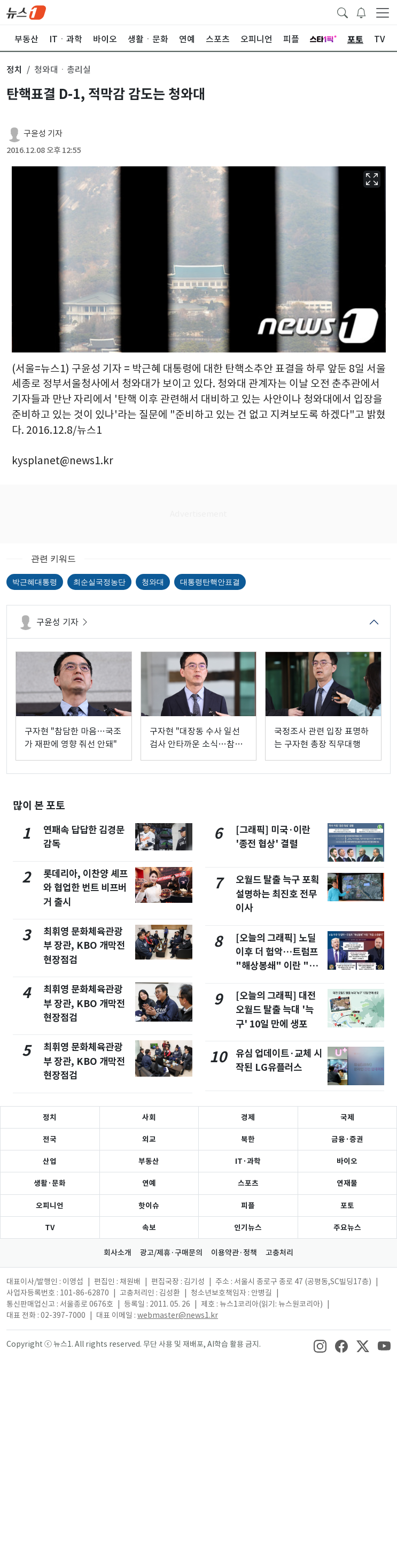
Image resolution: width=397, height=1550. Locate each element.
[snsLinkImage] (320, 1345)
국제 (347, 1117)
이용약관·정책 (234, 1252)
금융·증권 (347, 1139)
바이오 (347, 1161)
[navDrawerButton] (383, 12)
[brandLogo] (26, 11)
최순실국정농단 (99, 582)
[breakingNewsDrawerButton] (361, 12)
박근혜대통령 (34, 582)
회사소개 (117, 1252)
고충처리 (279, 1252)
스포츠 (248, 1183)
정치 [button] (14, 69)
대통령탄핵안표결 (210, 582)
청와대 (153, 582)
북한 (248, 1139)
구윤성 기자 (43, 133)
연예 (149, 1183)
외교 (149, 1139)
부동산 (148, 1161)
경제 (248, 1117)
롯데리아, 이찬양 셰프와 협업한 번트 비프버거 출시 (85, 888)
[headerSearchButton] (342, 12)
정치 (50, 1117)
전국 (50, 1139)
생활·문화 (50, 1183)
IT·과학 (248, 1161)
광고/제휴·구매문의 (171, 1252)
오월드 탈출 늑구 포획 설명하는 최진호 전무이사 (277, 893)
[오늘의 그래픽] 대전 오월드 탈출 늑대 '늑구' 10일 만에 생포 (276, 1009)
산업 (50, 1161)
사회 (149, 1117)
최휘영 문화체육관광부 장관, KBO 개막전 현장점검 (84, 945)
